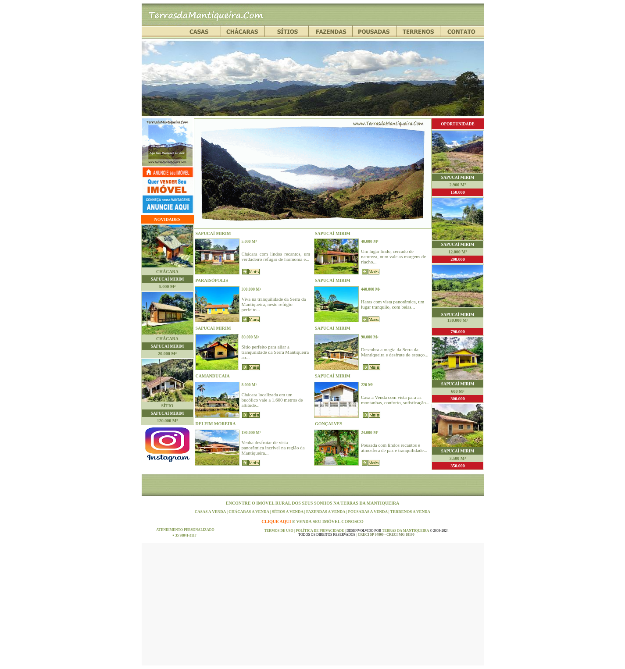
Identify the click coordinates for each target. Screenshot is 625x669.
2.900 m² (458, 184)
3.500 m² (458, 458)
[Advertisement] (313, 604)
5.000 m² (167, 286)
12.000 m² (457, 251)
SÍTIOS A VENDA (288, 511)
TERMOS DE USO (279, 531)
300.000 (457, 398)
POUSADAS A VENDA (368, 511)
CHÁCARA (167, 271)
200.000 (457, 259)
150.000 (457, 192)
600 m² (457, 391)
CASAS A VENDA (211, 511)
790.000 (457, 331)
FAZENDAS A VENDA (326, 511)
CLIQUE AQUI (276, 521)
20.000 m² (167, 353)
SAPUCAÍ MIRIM (167, 279)
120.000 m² (167, 420)
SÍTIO (167, 405)
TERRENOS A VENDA (410, 511)
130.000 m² (457, 320)
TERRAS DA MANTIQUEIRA (369, 503)
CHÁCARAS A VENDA (249, 511)
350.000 (457, 465)
